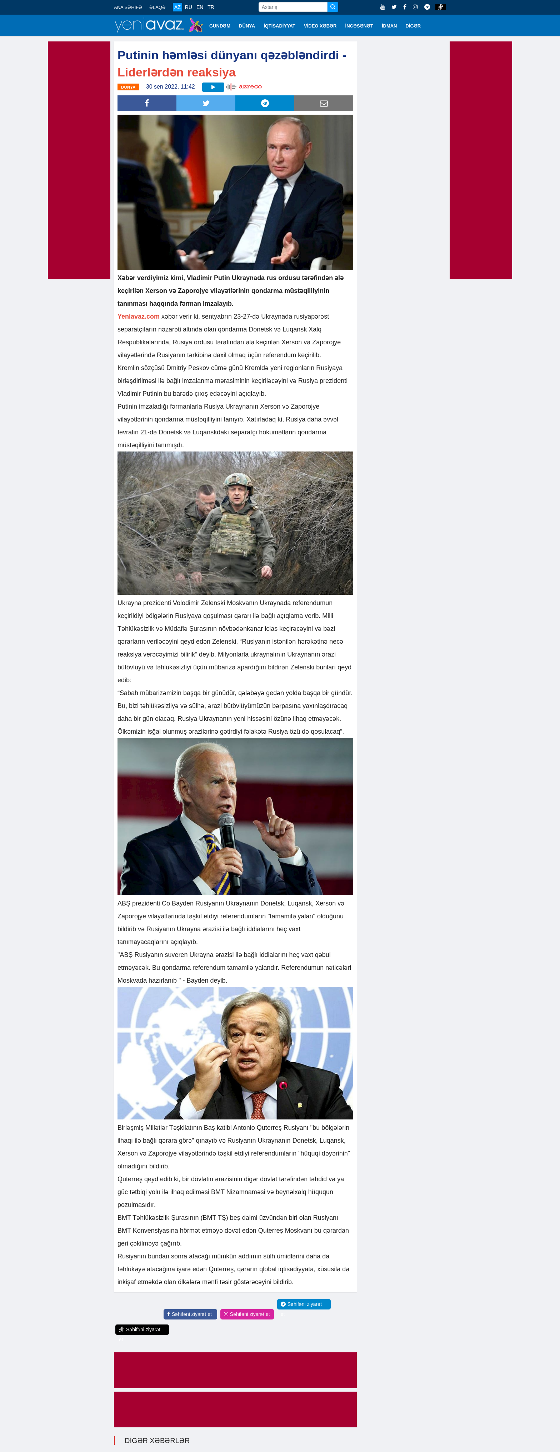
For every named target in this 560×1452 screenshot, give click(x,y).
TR (211, 7)
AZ (177, 7)
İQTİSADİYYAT (279, 26)
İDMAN (389, 26)
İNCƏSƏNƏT (359, 26)
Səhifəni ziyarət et (189, 1314)
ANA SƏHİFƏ (128, 7)
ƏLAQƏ (157, 7)
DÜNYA (247, 26)
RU (188, 7)
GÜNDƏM (219, 26)
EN (199, 7)
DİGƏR (413, 26)
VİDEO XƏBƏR (320, 26)
